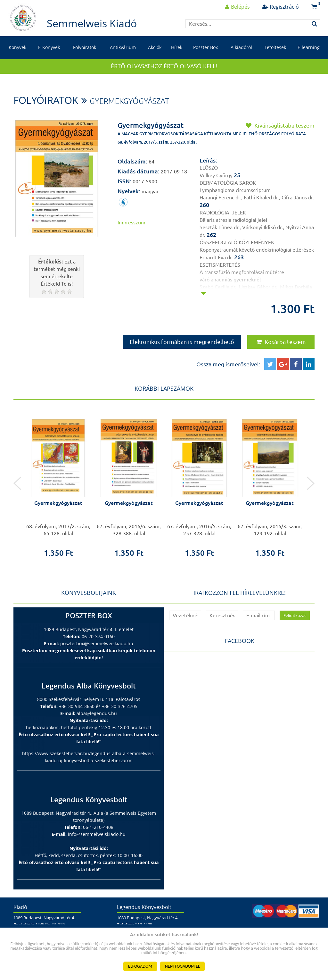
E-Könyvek (49, 47)
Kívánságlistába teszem (280, 125)
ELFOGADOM (140, 966)
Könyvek (17, 47)
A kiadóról (241, 47)
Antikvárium (123, 47)
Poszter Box (205, 47)
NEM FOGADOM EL (182, 966)
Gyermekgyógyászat (129, 101)
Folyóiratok (84, 47)
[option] (58, 483)
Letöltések (275, 47)
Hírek (176, 47)
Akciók (154, 47)
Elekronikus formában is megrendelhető (182, 341)
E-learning (309, 47)
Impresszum (131, 222)
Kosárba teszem (281, 341)
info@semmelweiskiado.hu (97, 834)
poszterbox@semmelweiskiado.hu (96, 643)
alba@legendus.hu (97, 713)
